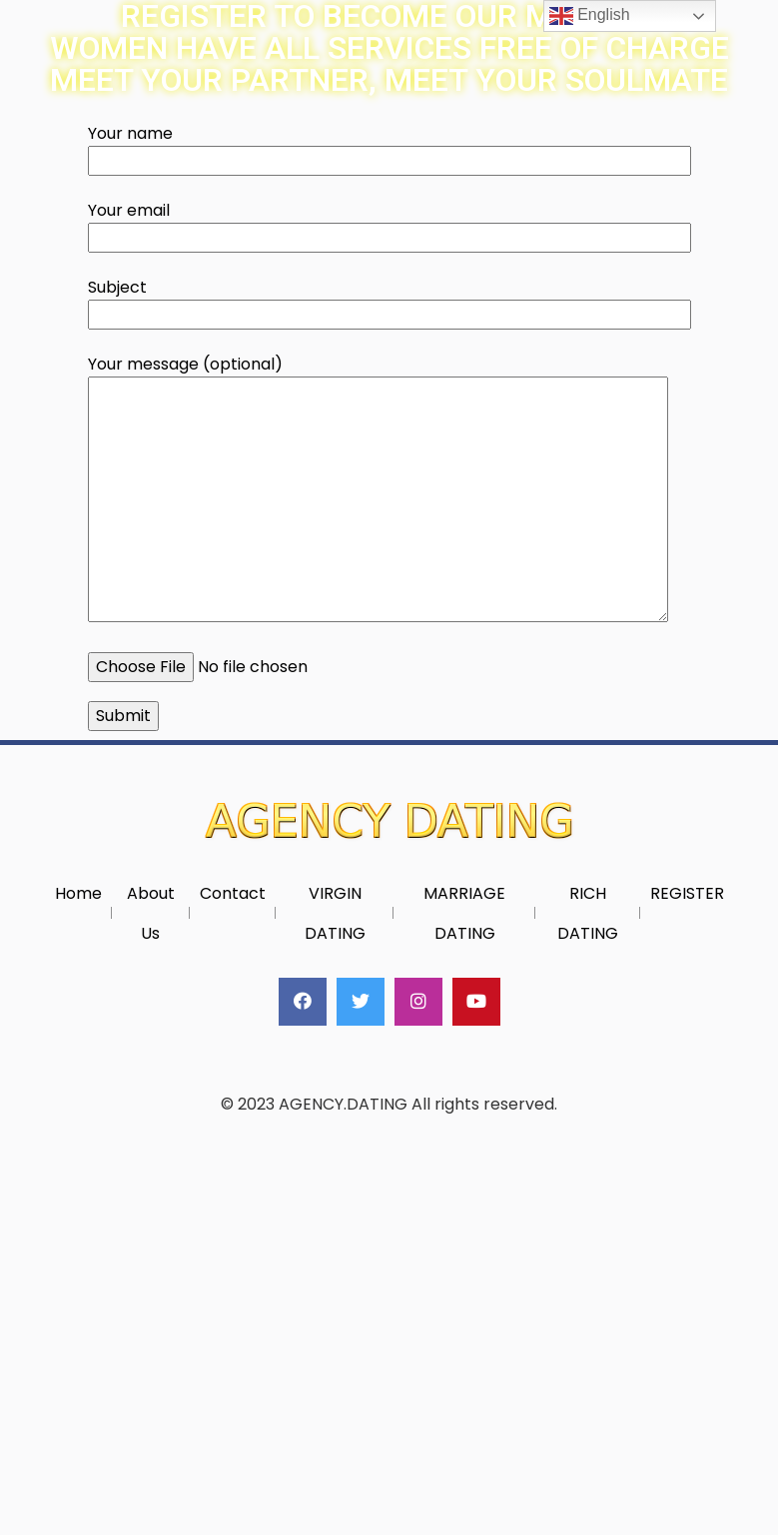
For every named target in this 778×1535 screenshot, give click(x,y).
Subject (389, 301)
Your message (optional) (378, 490)
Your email (389, 224)
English (589, 16)
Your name (389, 147)
